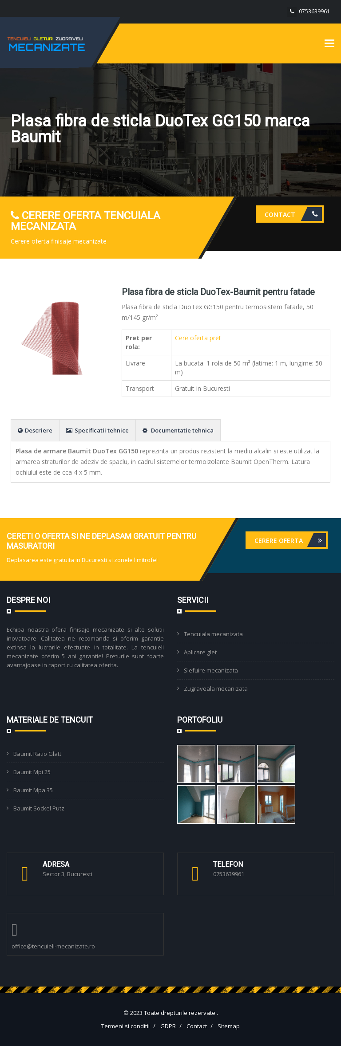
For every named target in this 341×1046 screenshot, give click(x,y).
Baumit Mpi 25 (32, 772)
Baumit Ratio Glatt (37, 754)
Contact (293, 214)
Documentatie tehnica (178, 430)
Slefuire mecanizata (211, 670)
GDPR (168, 1026)
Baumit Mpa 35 (33, 790)
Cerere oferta (290, 540)
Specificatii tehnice (97, 430)
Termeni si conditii (125, 1026)
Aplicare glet (200, 652)
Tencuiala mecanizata (213, 634)
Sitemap (229, 1026)
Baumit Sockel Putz (38, 808)
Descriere (35, 430)
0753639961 (314, 11)
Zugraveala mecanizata (216, 688)
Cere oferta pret (198, 338)
